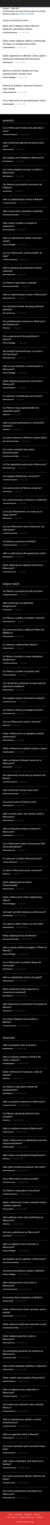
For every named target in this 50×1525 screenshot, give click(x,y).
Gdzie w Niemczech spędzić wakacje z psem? (25, 748)
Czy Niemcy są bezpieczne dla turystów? (23, 591)
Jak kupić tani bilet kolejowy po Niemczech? (24, 912)
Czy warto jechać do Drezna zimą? (20, 801)
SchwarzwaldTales (9, 92)
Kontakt (37, 1514)
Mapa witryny (12, 1517)
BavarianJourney (9, 230)
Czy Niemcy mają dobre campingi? (20, 282)
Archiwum (18, 1514)
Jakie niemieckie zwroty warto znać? (21, 790)
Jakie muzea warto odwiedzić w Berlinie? (23, 211)
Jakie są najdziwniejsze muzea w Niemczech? (25, 294)
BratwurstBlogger (9, 77)
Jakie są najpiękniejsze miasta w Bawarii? (23, 199)
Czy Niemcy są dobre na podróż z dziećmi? (24, 617)
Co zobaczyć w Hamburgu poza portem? (23, 396)
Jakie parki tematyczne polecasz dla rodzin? (24, 1166)
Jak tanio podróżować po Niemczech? (21, 1232)
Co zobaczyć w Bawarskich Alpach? (20, 644)
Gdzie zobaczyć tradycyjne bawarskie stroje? (25, 1324)
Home (10, 1514)
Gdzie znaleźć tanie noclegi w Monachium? (24, 1377)
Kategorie (28, 1514)
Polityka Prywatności (26, 1517)
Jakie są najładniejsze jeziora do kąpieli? (22, 977)
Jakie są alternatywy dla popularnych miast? (24, 553)
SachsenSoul (7, 191)
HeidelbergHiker (9, 104)
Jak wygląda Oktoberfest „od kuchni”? (21, 476)
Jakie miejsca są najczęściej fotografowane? (24, 1155)
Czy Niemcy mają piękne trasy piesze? (21, 1190)
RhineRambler (8, 915)
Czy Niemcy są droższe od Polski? (19, 541)
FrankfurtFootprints (10, 32)
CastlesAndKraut (9, 47)
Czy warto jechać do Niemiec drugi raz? (22, 488)
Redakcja (39, 1517)
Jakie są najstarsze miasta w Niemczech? (23, 1128)
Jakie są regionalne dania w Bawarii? (21, 1434)
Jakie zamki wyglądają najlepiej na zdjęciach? (25, 1365)
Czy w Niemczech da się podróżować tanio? (24, 100)
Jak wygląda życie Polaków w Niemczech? (23, 157)
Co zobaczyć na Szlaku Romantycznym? (22, 858)
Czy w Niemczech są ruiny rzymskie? (21, 1178)
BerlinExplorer (8, 62)
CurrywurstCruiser (9, 203)
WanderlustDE (8, 1301)
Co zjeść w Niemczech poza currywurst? (22, 870)
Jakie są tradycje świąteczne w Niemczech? (24, 1101)
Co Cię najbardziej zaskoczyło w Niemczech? (25, 464)
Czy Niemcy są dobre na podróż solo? (21, 671)
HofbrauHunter (8, 149)
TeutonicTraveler (9, 1182)
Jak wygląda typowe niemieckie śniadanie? (24, 698)
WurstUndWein (8, 1209)
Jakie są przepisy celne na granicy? (20, 1045)
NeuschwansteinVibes (11, 215)
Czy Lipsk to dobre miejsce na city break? (23, 923)
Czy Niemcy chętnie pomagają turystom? (23, 709)
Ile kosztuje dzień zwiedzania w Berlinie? (23, 1297)
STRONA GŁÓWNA (26, 14)
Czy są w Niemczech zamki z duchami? (22, 721)
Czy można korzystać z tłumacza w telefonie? (25, 499)
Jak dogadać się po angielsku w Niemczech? (24, 1258)
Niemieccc (6, 328)
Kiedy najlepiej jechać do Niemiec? (20, 935)
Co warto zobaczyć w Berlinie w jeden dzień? (25, 437)
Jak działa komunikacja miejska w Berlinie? (24, 1270)
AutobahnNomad (9, 388)
